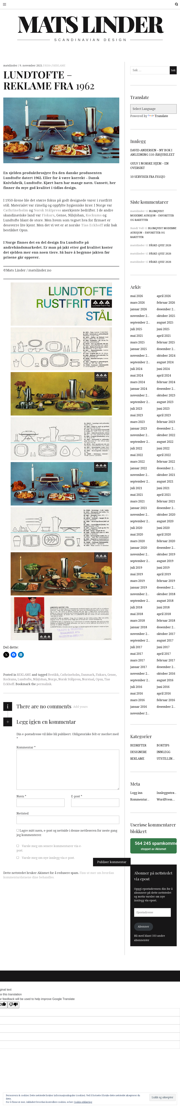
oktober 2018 (166, 594)
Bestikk (53, 674)
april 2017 (164, 653)
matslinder (10, 65)
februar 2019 (166, 581)
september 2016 (141, 680)
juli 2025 (136, 329)
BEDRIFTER (138, 745)
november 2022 (141, 435)
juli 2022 (136, 448)
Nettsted (23, 813)
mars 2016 (137, 700)
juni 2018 (163, 607)
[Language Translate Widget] (153, 109)
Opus (99, 679)
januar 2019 (138, 587)
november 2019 (141, 554)
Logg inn (136, 793)
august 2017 (165, 640)
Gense (111, 674)
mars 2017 (137, 660)
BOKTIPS (163, 745)
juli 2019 (136, 567)
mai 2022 (136, 455)
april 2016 (164, 693)
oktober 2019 (166, 554)
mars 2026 (137, 302)
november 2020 (141, 514)
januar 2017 (138, 667)
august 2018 (165, 600)
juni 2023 (163, 408)
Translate (158, 116)
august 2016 (165, 680)
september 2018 (141, 600)
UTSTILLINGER (167, 758)
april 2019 (164, 574)
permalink (44, 684)
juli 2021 (136, 488)
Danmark (87, 674)
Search (174, 4)
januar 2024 (138, 388)
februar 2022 (166, 461)
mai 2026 (136, 296)
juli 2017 (136, 647)
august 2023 (165, 402)
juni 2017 (163, 647)
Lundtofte (25, 679)
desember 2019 (167, 547)
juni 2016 (163, 687)
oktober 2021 (166, 475)
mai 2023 (136, 415)
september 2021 (141, 481)
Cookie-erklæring (83, 1102)
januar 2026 (138, 309)
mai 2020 (136, 534)
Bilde (48, 65)
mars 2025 (137, 342)
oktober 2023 (166, 395)
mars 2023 (137, 422)
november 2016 (141, 673)
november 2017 (141, 634)
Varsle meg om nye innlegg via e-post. (48, 858)
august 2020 (165, 521)
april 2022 (164, 455)
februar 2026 (166, 302)
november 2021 (141, 475)
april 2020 (164, 534)
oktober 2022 (166, 435)
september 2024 (141, 362)
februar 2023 (166, 422)
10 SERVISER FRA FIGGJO (147, 177)
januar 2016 (138, 706)
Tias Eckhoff (92, 225)
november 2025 (141, 316)
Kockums (94, 215)
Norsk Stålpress (69, 679)
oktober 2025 (166, 316)
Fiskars (48, 215)
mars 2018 (137, 620)
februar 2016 (166, 700)
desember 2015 (167, 706)
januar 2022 (138, 468)
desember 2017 (167, 627)
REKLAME (59, 65)
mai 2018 (136, 614)
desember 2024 (167, 349)
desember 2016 (167, 667)
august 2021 (165, 481)
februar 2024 (166, 382)
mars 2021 (137, 501)
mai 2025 (136, 335)
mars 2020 (137, 541)
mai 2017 (136, 653)
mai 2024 (136, 375)
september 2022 (141, 441)
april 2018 (164, 614)
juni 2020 (163, 528)
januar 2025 (138, 349)
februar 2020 (166, 541)
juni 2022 (163, 448)
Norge (52, 679)
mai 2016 (136, 693)
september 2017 (141, 640)
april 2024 (164, 375)
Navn (21, 796)
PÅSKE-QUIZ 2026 (160, 245)
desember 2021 (167, 468)
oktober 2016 (166, 673)
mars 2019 (137, 581)
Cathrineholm (15, 210)
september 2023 (141, 402)
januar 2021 (138, 508)
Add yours (80, 706)
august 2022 (165, 441)
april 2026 (164, 296)
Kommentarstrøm (142, 799)
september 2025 (141, 322)
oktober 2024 (166, 355)
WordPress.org (167, 799)
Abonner (143, 926)
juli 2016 (136, 687)
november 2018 (141, 594)
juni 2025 (163, 329)
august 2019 (165, 561)
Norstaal (88, 679)
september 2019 (141, 561)
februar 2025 (166, 342)
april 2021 (164, 494)
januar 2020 (138, 547)
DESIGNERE (138, 752)
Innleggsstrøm (167, 793)
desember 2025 (167, 309)
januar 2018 (138, 627)
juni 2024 (163, 369)
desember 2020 (167, 508)
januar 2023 (138, 428)
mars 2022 (137, 461)
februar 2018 (166, 620)
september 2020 (141, 521)
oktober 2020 (166, 514)
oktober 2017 (166, 634)
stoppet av (154, 845)
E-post (76, 796)
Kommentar (26, 747)
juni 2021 (163, 488)
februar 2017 (166, 660)
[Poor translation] (13, 1004)
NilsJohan (40, 679)
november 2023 (141, 395)
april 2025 (164, 335)
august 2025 (165, 322)
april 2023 (164, 415)
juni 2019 (163, 567)
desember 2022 (167, 428)
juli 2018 (136, 607)
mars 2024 (137, 382)
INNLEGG (163, 752)
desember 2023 (167, 388)
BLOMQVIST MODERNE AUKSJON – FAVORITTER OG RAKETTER (152, 215)
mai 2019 (136, 574)
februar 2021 (166, 501)
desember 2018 (167, 587)
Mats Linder (89, 23)
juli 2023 (136, 408)
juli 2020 (136, 528)
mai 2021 (136, 494)
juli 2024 (136, 369)
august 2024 (165, 362)
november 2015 (141, 713)
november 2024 (141, 355)
